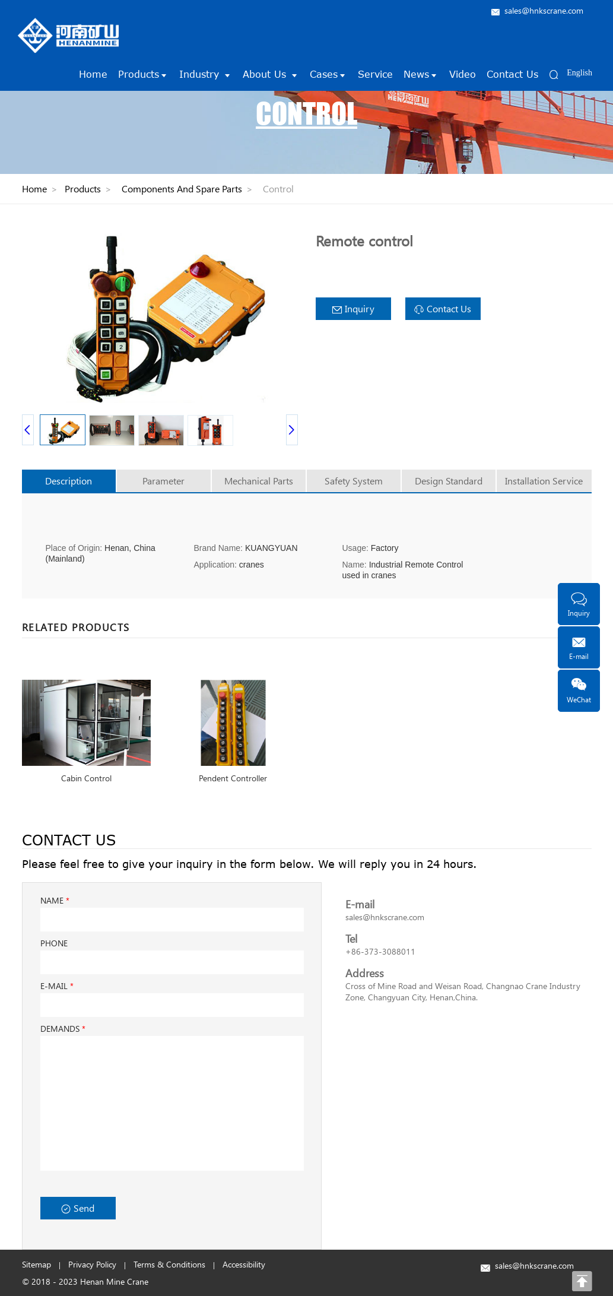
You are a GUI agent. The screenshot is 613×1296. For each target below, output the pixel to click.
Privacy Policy (92, 1264)
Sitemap (36, 1264)
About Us (271, 74)
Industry (205, 74)
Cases (328, 74)
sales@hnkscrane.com (543, 10)
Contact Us (512, 74)
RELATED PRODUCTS (76, 626)
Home (93, 74)
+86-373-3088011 (380, 951)
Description (68, 480)
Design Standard (448, 480)
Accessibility (244, 1264)
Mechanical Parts (258, 480)
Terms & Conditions (169, 1264)
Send (77, 1208)
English (579, 72)
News (421, 74)
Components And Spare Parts (182, 188)
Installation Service (544, 480)
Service (375, 74)
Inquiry (353, 308)
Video (462, 74)
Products (143, 74)
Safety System (354, 480)
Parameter (163, 480)
